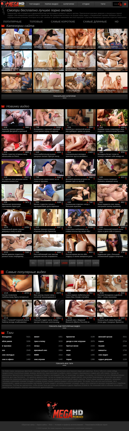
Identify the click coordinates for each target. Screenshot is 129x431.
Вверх (125, 426)
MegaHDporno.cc (14, 4)
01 (33, 263)
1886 (49, 263)
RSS (50, 425)
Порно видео (51, 4)
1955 (96, 263)
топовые (36, 21)
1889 (72, 263)
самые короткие (63, 21)
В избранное (125, 4)
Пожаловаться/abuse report (96, 425)
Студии (85, 4)
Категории (68, 4)
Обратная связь (28, 425)
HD (117, 21)
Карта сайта (42, 425)
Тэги (103, 4)
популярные (12, 21)
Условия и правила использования (69, 425)
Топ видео (34, 4)
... (41, 263)
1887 (57, 263)
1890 (80, 263)
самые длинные (95, 21)
